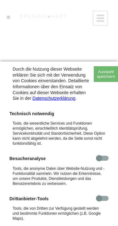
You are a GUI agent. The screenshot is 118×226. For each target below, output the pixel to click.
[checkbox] (102, 158)
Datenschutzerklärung (53, 98)
